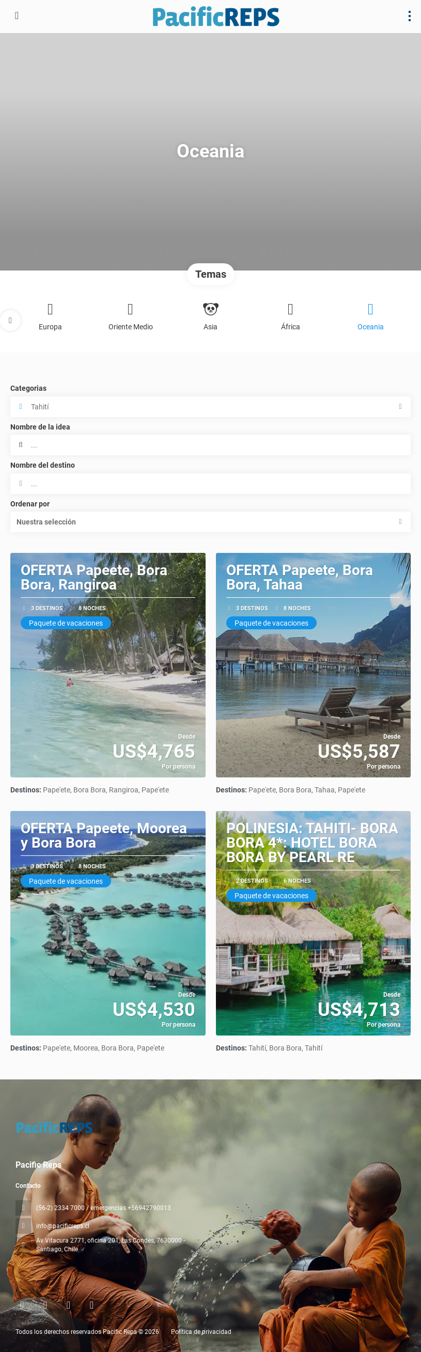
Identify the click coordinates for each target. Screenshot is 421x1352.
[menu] (409, 16)
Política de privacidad (201, 1331)
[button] (10, 320)
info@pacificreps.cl (62, 1226)
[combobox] (210, 483)
